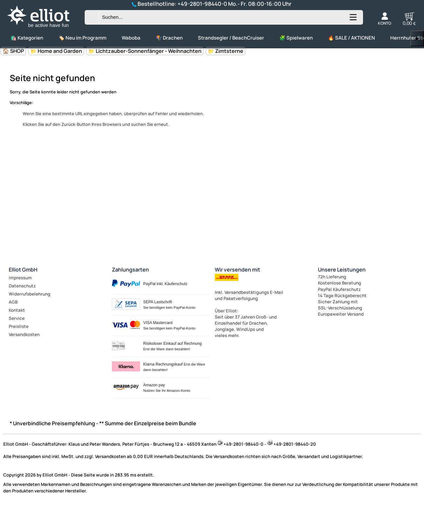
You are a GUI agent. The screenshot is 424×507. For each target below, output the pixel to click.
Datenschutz (22, 286)
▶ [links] (417, 38)
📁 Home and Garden (56, 50)
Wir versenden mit (237, 269)
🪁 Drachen (169, 37)
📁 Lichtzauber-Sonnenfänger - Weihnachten (144, 50)
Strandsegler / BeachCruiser (231, 37)
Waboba (131, 37)
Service (17, 318)
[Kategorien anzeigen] (352, 19)
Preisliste (19, 326)
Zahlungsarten (130, 269)
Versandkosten (24, 334)
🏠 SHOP (13, 50)
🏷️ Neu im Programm (82, 37)
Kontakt (17, 310)
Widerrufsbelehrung (29, 294)
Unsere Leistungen (342, 269)
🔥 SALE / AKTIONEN (351, 37)
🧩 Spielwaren (296, 37)
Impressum (20, 278)
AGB (13, 302)
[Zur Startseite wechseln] (43, 27)
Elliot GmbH (23, 269)
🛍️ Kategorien (26, 37)
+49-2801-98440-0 (202, 3)
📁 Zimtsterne (225, 50)
